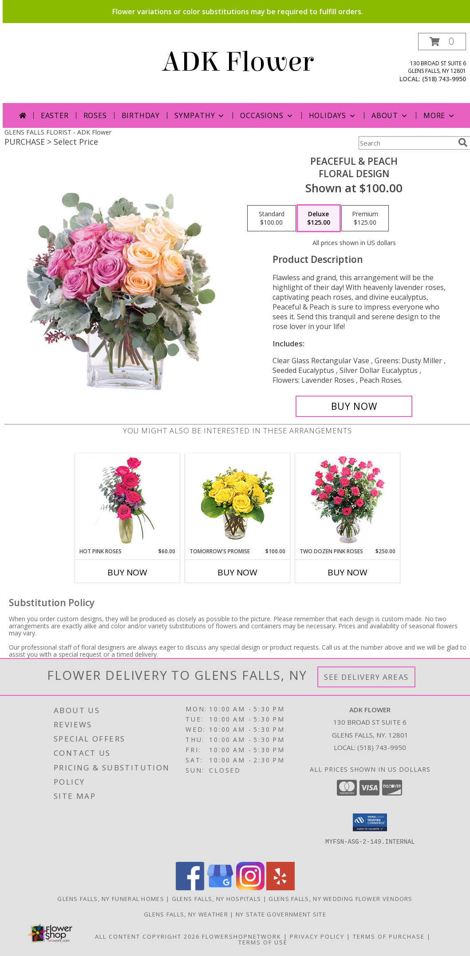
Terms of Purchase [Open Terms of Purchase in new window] (389, 936)
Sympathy (199, 115)
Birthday (141, 115)
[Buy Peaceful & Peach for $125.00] (354, 406)
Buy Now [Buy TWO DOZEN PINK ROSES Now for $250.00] (347, 572)
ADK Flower (238, 62)
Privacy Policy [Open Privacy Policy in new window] (317, 936)
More (439, 115)
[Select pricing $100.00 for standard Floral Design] (272, 218)
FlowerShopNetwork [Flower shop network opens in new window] (241, 936)
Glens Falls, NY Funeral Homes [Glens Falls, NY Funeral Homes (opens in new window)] (110, 899)
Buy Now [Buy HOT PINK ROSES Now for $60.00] (127, 572)
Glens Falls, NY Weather (186, 914)
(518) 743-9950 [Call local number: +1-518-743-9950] (444, 79)
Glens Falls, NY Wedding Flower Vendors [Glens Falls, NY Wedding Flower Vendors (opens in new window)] (340, 899)
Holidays (333, 115)
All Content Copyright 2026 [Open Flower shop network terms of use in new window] (147, 936)
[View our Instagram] (250, 888)
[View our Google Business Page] (220, 888)
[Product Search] (406, 143)
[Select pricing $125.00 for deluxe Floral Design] (319, 218)
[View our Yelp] (280, 888)
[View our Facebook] (190, 888)
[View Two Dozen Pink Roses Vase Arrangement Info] (348, 501)
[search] (463, 142)
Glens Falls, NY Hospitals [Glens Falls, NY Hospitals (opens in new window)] (216, 899)
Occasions (267, 115)
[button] (442, 41)
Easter (55, 115)
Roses (95, 115)
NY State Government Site (281, 914)
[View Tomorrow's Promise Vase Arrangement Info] (238, 501)
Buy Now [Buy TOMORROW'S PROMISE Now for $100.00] (237, 572)
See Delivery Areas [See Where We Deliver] (366, 677)
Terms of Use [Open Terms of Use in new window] (263, 942)
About (390, 115)
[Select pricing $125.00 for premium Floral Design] (365, 218)
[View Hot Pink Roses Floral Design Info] (128, 501)
